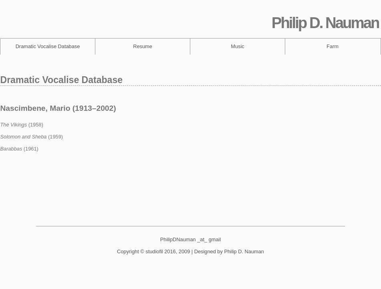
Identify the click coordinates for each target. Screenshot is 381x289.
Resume (142, 46)
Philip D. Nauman (325, 22)
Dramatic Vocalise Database (48, 46)
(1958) (21, 125)
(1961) (19, 149)
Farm (333, 46)
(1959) (31, 137)
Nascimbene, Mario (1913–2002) (58, 108)
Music (237, 46)
